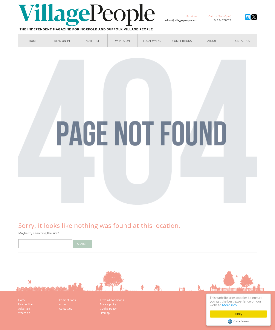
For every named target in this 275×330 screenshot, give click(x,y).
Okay (238, 314)
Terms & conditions (112, 300)
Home (33, 41)
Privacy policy (108, 304)
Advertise (93, 41)
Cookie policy (108, 308)
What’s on (24, 313)
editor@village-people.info (181, 20)
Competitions (182, 41)
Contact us (242, 41)
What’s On (122, 41)
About (211, 41)
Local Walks (152, 41)
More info (229, 305)
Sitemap (105, 313)
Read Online (62, 41)
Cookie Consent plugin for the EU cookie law (238, 321)
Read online (25, 304)
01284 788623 (222, 20)
